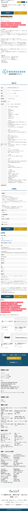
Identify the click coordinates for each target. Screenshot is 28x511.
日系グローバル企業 (4, 477)
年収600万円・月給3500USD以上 (7, 467)
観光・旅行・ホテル (18, 446)
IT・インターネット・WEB (6, 434)
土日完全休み (3, 470)
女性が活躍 (3, 462)
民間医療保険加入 (16, 470)
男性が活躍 (15, 462)
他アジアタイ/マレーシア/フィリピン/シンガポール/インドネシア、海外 (12, 393)
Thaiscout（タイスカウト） (10, 505)
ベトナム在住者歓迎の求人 (5, 307)
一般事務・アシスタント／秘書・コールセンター (7, 420)
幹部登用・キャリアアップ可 (6, 461)
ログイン (16, 497)
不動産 (16, 435)
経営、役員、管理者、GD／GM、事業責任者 (7, 409)
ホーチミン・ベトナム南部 (6, 377)
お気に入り (20, 12)
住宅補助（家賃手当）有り (18, 471)
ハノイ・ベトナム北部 (5, 375)
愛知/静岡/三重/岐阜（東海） (6, 386)
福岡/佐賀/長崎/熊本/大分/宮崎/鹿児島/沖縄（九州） (10, 387)
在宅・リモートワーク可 (5, 459)
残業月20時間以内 (4, 471)
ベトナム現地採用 (4, 465)
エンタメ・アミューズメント (6, 443)
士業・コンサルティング (19, 438)
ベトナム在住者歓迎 (4, 458)
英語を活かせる (4, 455)
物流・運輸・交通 (4, 438)
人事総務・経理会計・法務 (19, 417)
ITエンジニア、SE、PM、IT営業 (20, 408)
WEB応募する (7, 12)
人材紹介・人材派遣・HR (5, 446)
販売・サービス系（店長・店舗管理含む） (7, 426)
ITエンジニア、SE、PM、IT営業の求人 (7, 302)
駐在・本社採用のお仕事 (17, 464)
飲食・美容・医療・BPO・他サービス (7, 448)
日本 (2, 381)
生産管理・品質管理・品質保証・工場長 (7, 412)
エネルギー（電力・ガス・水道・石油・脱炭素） (21, 444)
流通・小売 (3, 441)
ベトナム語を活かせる (17, 455)
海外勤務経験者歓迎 (4, 464)
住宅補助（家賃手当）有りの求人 (16, 310)
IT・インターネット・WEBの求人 (6, 305)
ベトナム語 (3, 402)
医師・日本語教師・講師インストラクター (21, 426)
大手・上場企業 (16, 474)
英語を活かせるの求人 (17, 305)
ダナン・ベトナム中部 (5, 378)
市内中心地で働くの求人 (15, 307)
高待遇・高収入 (16, 465)
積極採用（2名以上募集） (5, 474)
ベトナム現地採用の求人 (5, 308)
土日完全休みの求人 (22, 308)
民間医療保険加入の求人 (5, 310)
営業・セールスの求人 (19, 302)
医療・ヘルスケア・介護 (5, 440)
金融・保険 (3, 437)
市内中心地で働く (16, 459)
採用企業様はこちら (14, 363)
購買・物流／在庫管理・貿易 (20, 419)
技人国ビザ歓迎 (16, 480)
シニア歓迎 (15, 461)
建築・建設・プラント (5, 435)
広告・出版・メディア (19, 440)
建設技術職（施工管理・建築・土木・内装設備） (21, 412)
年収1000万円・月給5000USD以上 (19, 468)
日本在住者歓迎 (16, 458)
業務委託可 (15, 477)
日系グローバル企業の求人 (5, 312)
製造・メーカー (17, 434)
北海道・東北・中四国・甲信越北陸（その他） (9, 389)
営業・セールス (17, 414)
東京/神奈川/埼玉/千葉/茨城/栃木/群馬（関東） (9, 383)
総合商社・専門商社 (18, 437)
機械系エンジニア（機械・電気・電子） (7, 415)
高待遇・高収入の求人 (14, 308)
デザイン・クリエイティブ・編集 (21, 422)
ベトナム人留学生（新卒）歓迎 (6, 483)
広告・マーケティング (5, 417)
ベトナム (3, 374)
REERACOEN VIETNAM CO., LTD (6, 240)
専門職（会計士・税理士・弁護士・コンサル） (6, 423)
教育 (15, 441)
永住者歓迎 (3, 480)
